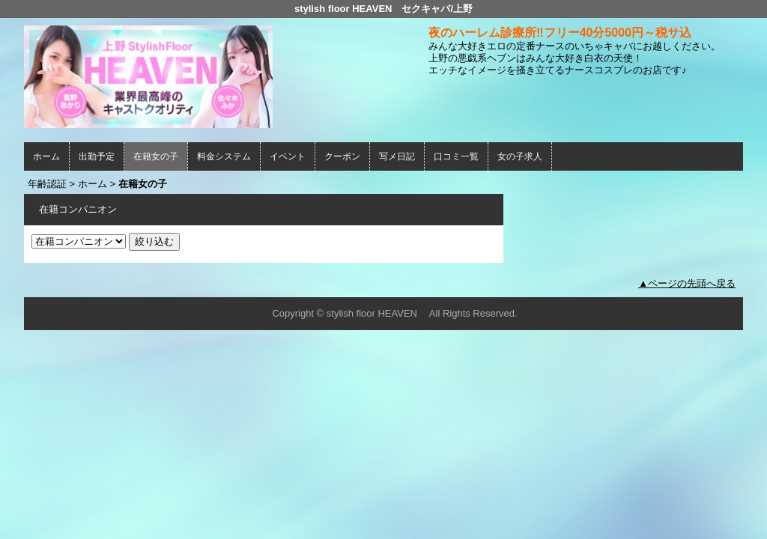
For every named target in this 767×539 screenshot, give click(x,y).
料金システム (224, 156)
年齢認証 (47, 183)
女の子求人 (519, 156)
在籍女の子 (155, 156)
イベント (288, 156)
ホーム (46, 156)
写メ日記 (397, 156)
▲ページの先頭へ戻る (687, 283)
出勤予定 (97, 156)
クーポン (342, 156)
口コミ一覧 (456, 156)
